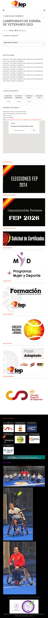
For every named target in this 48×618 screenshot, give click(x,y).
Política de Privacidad (23, 614)
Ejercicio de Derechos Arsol (21, 615)
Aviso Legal (41, 614)
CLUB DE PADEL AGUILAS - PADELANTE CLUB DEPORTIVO (23, 119)
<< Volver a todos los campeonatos (13, 16)
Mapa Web (31, 615)
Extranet (5, 614)
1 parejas (29, 101)
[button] (24, 135)
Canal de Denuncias (13, 614)
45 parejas (8, 101)
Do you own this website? (19, 130)
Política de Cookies (33, 614)
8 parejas (19, 101)
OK (34, 130)
